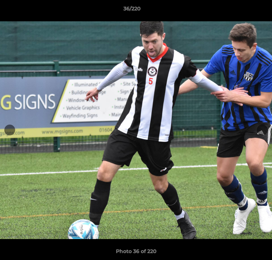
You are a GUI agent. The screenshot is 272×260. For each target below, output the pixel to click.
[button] (246, 10)
